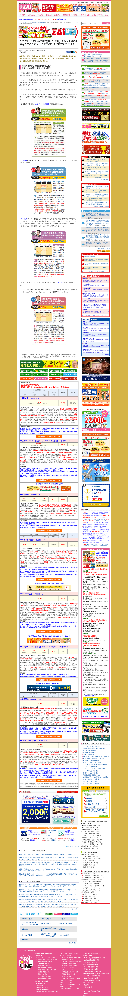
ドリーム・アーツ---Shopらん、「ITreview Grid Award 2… (95, 268)
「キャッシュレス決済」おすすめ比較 (94, 769)
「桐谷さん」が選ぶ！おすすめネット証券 (47, 959)
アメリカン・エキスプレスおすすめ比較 (95, 764)
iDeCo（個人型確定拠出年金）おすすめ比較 (96, 756)
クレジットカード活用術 (66, 980)
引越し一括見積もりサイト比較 (91, 842)
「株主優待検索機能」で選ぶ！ (44, 978)
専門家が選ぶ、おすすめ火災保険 (92, 840)
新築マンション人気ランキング (91, 835)
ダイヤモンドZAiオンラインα (92, 991)
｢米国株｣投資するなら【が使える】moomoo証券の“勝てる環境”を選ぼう (96, 69)
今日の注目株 (88, 987)
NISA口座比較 (88, 955)
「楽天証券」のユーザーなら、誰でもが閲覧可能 (96, 92)
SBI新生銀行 (96, 334)
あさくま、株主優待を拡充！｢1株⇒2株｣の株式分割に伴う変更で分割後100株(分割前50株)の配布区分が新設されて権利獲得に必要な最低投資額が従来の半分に (97, 237)
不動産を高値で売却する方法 (91, 775)
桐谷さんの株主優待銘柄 (42, 989)
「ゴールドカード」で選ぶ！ (68, 968)
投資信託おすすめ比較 (89, 752)
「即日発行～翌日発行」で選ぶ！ (69, 974)
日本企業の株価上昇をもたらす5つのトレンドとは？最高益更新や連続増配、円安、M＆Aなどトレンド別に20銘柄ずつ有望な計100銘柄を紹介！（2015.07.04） (48, 874)
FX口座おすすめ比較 (88, 854)
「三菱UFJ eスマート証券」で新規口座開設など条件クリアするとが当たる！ (96, 72)
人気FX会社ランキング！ (90, 856)
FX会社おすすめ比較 (88, 892)
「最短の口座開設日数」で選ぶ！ (45, 961)
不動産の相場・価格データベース (92, 848)
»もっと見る (75, 909)
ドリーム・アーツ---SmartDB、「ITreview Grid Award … (96, 264)
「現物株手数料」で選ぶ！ (43, 963)
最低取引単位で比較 (89, 865)
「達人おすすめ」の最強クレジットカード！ (71, 957)
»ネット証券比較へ (71, 943)
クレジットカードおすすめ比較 (92, 762)
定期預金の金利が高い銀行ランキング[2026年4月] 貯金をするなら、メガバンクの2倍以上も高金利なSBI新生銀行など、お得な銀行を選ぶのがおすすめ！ (97, 215)
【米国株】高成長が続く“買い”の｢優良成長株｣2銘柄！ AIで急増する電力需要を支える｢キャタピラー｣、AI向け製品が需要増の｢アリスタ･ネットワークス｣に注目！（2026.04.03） (47, 905)
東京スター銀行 (96, 323)
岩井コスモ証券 (27, 919)
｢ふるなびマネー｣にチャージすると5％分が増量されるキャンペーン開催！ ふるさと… (96, 164)
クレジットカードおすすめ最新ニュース (70, 984)
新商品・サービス (89, 993)
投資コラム (87, 985)
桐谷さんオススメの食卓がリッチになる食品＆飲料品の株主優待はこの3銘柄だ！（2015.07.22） (47, 854)
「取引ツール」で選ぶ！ (42, 974)
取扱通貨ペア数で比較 (89, 898)
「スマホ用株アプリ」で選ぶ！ (44, 976)
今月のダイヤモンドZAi (28, 22)
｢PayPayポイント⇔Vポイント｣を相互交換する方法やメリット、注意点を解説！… (95, 176)
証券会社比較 (39, 955)
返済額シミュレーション (90, 827)
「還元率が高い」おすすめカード (93, 883)
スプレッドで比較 (88, 861)
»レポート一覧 (94, 271)
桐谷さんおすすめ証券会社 (91, 760)
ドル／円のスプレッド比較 (91, 900)
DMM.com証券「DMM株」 (96, 295)
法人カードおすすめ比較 (90, 766)
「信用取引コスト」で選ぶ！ (43, 965)
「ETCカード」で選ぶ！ (66, 976)
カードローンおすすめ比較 (91, 783)
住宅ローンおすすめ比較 (90, 773)
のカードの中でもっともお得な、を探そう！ (96, 76)
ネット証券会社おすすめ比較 (91, 746)
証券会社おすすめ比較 (89, 873)
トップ (20, 22)
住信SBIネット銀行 (96, 350)
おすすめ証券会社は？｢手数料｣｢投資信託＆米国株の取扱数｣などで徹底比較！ (96, 84)
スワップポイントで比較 (90, 863)
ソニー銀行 (96, 329)
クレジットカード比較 (65, 955)
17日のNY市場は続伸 (89, 256)
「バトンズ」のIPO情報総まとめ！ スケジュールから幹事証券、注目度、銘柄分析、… (96, 199)
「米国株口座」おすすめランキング (93, 877)
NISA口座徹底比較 (88, 754)
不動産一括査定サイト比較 (91, 833)
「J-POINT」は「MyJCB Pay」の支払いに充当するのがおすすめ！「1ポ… (95, 168)
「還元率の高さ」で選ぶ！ (67, 959)
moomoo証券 (64, 935)
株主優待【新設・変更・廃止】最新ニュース (47, 991)
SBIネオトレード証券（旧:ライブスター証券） (96, 810)
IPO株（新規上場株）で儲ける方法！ (94, 748)
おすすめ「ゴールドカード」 (91, 888)
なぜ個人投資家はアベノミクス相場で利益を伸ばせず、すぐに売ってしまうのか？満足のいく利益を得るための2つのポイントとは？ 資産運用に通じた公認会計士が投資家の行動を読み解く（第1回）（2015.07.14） (48, 864)
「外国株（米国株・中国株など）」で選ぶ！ (47, 970)
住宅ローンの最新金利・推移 (91, 825)
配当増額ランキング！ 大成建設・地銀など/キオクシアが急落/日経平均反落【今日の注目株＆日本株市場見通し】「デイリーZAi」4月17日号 (96, 60)
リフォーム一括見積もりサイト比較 (92, 844)
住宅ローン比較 (87, 823)
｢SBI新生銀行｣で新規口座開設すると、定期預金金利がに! (96, 88)
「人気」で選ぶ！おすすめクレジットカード (71, 961)
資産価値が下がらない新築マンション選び (95, 777)
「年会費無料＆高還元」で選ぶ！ (69, 963)
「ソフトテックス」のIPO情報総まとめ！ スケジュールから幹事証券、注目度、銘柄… (96, 203)
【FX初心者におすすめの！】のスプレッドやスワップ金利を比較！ (96, 100)
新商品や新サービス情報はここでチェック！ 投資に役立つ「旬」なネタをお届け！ (96, 55)
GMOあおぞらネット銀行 (96, 340)
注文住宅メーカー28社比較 (90, 846)
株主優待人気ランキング (42, 987)
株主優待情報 (40, 985)
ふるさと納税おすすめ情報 (91, 779)
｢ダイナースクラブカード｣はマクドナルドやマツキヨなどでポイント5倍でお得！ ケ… (96, 172)
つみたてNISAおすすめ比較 (92, 953)
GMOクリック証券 (65, 923)
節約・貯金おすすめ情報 (90, 781)
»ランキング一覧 (103, 271)
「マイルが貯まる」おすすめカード (93, 886)
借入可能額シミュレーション (91, 829)
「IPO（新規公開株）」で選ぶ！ (44, 968)
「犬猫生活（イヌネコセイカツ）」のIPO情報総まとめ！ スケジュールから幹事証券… (96, 195)
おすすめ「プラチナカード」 (91, 890)
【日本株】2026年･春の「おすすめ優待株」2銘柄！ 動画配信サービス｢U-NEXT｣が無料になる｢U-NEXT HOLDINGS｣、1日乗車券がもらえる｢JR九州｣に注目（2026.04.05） (47, 895)
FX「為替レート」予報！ (89, 902)
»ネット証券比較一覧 (87, 315)
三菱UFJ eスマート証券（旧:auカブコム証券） (96, 306)
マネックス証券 (27, 935)
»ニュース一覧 (104, 179)
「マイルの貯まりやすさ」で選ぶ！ (69, 965)
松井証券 (62, 929)
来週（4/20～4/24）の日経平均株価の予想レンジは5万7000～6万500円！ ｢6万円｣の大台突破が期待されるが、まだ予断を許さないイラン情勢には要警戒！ (97, 222)
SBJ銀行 (96, 345)
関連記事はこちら (43, 798)
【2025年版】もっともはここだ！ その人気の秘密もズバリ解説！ (96, 96)
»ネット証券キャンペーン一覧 (101, 315)
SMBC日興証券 (46, 919)
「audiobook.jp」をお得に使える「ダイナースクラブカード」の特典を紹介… (96, 160)
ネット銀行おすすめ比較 (90, 771)
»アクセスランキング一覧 (103, 248)
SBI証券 (62, 919)
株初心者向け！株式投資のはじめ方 (93, 758)
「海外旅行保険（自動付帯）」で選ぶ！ (70, 972)
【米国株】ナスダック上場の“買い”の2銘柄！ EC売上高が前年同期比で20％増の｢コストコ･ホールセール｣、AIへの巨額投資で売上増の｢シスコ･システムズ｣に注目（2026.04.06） (48, 890)
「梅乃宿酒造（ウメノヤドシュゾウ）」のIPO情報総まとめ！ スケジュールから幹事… (96, 187)
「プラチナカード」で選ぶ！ (68, 970)
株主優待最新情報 (40, 983)
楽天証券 (25, 939)
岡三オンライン (46, 923)
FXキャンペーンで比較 (90, 894)
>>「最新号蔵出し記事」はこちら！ (92, 696)
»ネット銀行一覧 (105, 354)
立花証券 (25, 929)
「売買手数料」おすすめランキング (93, 875)
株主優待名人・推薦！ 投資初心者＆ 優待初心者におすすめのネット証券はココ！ (96, 104)
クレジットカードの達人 (66, 982)
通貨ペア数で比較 (88, 867)
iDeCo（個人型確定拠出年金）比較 (94, 958)
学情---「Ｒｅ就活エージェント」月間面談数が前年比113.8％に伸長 (96, 260)
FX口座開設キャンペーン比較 (92, 858)
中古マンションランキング (90, 838)
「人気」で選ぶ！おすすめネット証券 (46, 957)
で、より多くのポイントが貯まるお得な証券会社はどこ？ (96, 80)
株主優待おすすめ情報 (89, 750)
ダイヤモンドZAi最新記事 (39, 22)
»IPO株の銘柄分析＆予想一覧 (101, 206)
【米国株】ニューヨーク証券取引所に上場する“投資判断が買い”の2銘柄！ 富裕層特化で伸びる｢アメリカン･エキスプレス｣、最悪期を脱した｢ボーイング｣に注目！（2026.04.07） (48, 885)
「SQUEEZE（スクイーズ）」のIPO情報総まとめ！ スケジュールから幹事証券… (95, 191)
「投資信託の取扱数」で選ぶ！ (44, 972)
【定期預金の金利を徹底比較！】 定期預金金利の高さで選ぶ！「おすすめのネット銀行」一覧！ (97, 244)
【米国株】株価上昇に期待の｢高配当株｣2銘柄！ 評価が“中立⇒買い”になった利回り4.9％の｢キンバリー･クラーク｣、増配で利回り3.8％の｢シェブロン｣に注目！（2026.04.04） (48, 900)
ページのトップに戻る (73, 846)
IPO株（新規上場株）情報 (91, 960)
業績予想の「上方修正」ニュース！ (92, 879)
